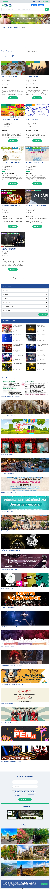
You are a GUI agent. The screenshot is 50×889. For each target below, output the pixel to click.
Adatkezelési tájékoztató (14, 885)
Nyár (33, 104)
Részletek (13, 98)
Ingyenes (10, 64)
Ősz (12, 62)
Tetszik (12, 813)
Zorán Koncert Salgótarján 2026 (37, 205)
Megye (9, 27)
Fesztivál (4, 64)
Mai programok (6, 1)
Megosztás (39, 813)
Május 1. (9, 104)
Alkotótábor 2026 (32, 119)
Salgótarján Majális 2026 (10, 119)
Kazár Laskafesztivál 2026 (34, 77)
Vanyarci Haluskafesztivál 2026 (12, 77)
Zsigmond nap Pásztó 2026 (34, 162)
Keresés (43, 314)
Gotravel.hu (15, 807)
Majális (4, 104)
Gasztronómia (6, 62)
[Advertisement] (25, 38)
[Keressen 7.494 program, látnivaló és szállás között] (23, 9)
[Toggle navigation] (47, 5)
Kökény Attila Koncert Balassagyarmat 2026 (9, 249)
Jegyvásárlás (44, 1)
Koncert (28, 190)
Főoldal (3, 27)
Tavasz (28, 64)
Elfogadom (44, 884)
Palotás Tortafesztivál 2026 (11, 162)
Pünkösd (4, 192)
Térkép (36, 1)
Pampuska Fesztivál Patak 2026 (11, 205)
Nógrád (15, 27)
